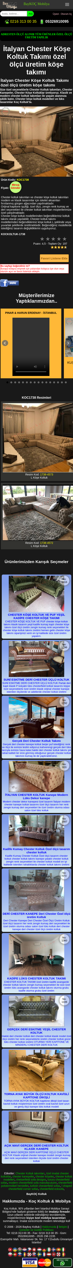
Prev (5, 343)
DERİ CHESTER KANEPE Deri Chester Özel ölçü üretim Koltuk (36, 915)
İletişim (63, 1226)
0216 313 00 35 (20, 21)
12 (50, 382)
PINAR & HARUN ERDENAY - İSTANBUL (31, 312)
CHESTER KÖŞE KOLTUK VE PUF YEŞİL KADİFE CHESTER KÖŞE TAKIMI (36, 616)
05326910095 (54, 21)
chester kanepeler (23, 1176)
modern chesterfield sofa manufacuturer (33, 1182)
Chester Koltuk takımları (30, 1173)
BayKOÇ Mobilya (36, 4)
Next (68, 343)
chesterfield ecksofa (52, 1188)
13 (54, 382)
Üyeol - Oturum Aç (62, 14)
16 (66, 382)
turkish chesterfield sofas (45, 1185)
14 (58, 382)
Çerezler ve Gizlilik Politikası (36, 1229)
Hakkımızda (49, 1226)
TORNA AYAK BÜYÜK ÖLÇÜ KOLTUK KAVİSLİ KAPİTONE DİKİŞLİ (36, 1095)
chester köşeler (44, 1176)
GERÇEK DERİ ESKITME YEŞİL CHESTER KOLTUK (36, 1031)
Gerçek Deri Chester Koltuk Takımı (36, 740)
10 (42, 382)
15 (62, 382)
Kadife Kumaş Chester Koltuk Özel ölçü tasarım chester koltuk (36, 850)
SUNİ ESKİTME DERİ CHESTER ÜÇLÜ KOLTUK (36, 679)
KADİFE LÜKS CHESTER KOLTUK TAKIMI (36, 978)
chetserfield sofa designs (31, 1179)
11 (46, 382)
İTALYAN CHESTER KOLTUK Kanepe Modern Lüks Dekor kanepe (36, 796)
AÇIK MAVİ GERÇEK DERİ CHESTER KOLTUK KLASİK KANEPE (36, 1147)
